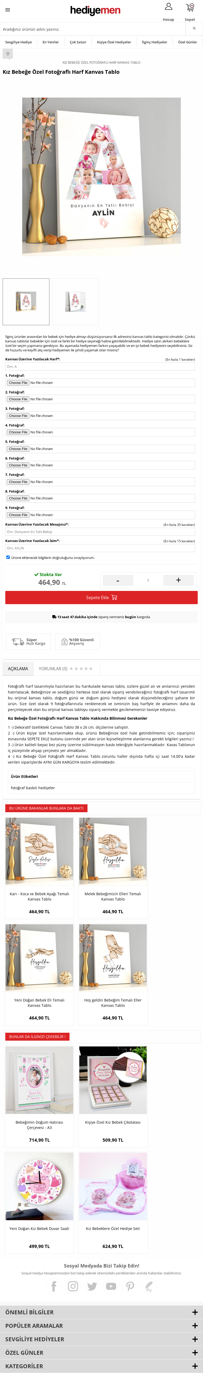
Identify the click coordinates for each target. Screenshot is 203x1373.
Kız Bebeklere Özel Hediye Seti (36, 1197)
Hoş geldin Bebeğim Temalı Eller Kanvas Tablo (35, 987)
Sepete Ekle (101, 597)
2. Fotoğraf (14, 392)
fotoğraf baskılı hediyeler (33, 787)
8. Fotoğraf (14, 491)
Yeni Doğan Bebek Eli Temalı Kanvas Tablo (167, 888)
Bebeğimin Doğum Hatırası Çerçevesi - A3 (35, 1101)
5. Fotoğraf (14, 441)
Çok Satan (78, 42)
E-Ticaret (85, 1366)
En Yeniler (51, 42)
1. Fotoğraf (14, 375)
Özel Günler (187, 42)
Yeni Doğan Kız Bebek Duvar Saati (167, 1101)
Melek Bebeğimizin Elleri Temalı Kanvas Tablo (101, 888)
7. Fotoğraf (14, 474)
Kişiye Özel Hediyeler (114, 42)
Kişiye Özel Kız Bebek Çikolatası (101, 1101)
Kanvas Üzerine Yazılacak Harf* (32, 359)
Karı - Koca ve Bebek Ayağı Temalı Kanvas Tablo (35, 888)
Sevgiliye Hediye (18, 42)
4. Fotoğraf (14, 425)
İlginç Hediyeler (154, 42)
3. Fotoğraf (14, 408)
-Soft (74, 1366)
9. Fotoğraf (14, 507)
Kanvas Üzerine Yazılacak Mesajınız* (36, 524)
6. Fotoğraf (14, 458)
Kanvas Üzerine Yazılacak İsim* (32, 540)
